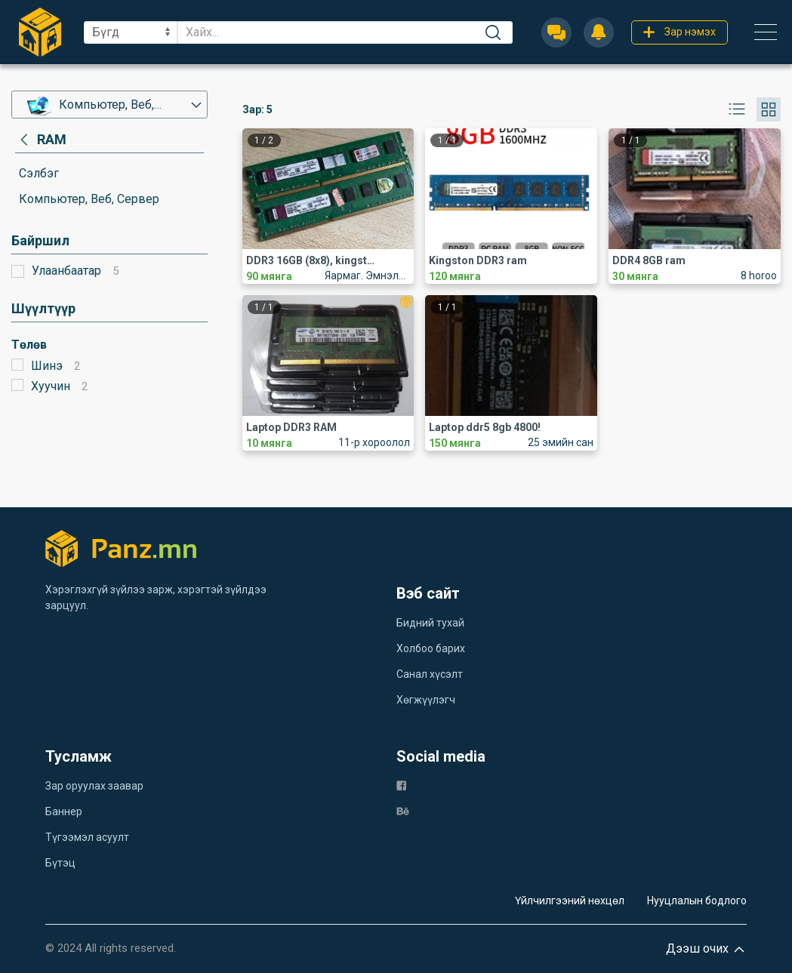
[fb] (401, 785)
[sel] (130, 32)
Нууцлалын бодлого (697, 900)
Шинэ (47, 366)
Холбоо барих (430, 648)
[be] (402, 810)
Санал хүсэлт (429, 674)
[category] (40, 140)
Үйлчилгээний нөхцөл (569, 900)
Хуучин (50, 386)
